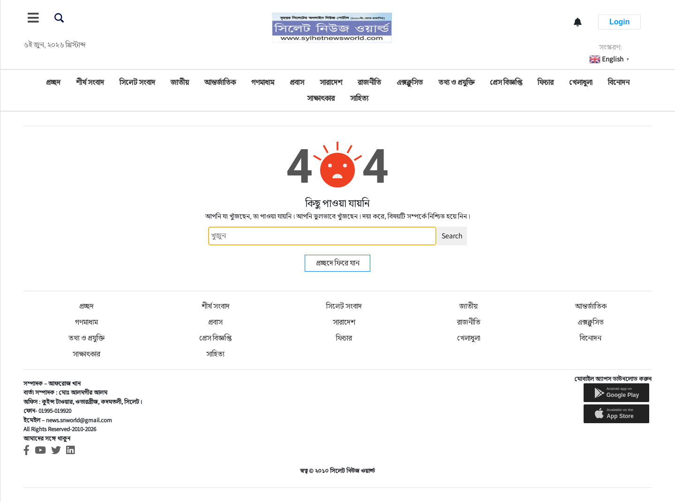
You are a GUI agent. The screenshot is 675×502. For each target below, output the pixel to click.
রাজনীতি (369, 82)
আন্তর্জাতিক (220, 82)
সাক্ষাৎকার (321, 98)
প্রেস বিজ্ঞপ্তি (506, 82)
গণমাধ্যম (262, 82)
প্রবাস (297, 82)
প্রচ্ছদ (53, 82)
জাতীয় (180, 82)
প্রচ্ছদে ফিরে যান (338, 263)
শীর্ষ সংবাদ (90, 82)
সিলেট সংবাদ (137, 82)
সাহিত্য (359, 98)
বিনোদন (619, 82)
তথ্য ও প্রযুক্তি (456, 82)
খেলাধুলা (580, 82)
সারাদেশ (331, 82)
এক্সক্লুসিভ (410, 82)
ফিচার (546, 82)
